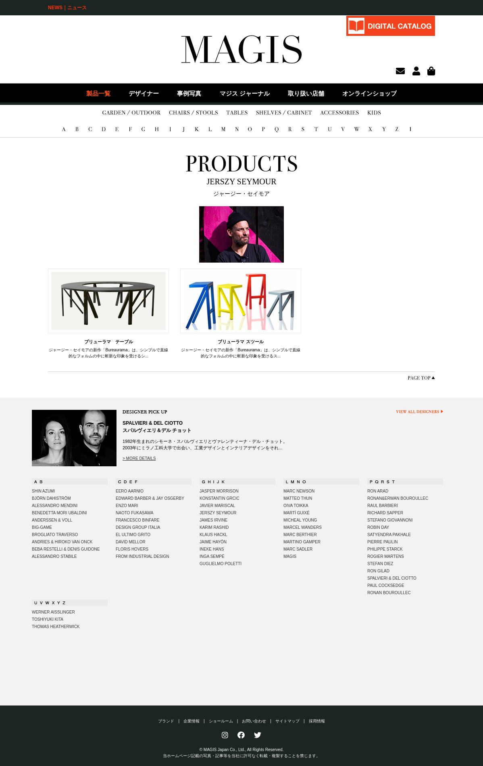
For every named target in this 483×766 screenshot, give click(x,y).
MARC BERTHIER (300, 534)
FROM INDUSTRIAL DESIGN (142, 556)
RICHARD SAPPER (385, 513)
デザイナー (144, 93)
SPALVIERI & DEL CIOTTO (391, 578)
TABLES (237, 113)
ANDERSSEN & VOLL (52, 520)
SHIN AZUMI (43, 491)
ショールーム (221, 721)
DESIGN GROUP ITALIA (138, 527)
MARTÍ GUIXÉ (296, 513)
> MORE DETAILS (139, 458)
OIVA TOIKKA (295, 505)
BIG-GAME (42, 527)
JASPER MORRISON (219, 491)
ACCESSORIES (339, 113)
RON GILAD (378, 571)
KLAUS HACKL (213, 534)
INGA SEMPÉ (212, 556)
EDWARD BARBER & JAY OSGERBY (150, 498)
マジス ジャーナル (245, 93)
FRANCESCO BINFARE (137, 520)
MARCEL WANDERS (302, 527)
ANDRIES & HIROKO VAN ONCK (62, 542)
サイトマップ (287, 721)
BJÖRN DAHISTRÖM (51, 498)
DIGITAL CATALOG (390, 25)
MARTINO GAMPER (302, 542)
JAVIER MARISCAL (217, 505)
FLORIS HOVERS (132, 549)
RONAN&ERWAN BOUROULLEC (397, 498)
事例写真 (189, 93)
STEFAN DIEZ (380, 563)
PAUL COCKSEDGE (385, 585)
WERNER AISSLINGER (53, 612)
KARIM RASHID (214, 527)
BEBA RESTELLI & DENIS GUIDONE (66, 549)
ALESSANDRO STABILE (54, 556)
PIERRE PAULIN (382, 542)
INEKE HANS (212, 549)
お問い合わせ (254, 721)
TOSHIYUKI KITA (47, 619)
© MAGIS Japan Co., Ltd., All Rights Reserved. (242, 749)
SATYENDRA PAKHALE (389, 534)
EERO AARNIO (130, 491)
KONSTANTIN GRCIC (219, 498)
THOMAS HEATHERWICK (56, 626)
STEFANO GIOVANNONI (390, 520)
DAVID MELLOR (131, 542)
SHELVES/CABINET (284, 113)
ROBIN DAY (378, 527)
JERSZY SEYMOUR (218, 513)
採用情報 (317, 721)
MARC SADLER (297, 549)
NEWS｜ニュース (67, 7)
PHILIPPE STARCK (385, 549)
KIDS (374, 113)
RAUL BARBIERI (382, 505)
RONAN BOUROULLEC (389, 593)
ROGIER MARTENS (385, 556)
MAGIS (289, 556)
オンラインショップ (369, 93)
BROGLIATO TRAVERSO (55, 534)
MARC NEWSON (298, 491)
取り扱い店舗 (306, 93)
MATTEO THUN (297, 498)
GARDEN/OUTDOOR (131, 113)
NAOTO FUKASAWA (135, 513)
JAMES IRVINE (213, 520)
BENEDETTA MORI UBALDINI (59, 513)
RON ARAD (377, 491)
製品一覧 (98, 93)
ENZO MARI (127, 505)
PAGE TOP (421, 378)
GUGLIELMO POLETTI (221, 563)
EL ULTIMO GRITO (133, 534)
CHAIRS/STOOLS (193, 113)
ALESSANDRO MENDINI (54, 505)
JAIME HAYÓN (213, 542)
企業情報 (191, 721)
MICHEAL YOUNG (300, 520)
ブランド (166, 721)
